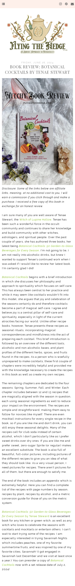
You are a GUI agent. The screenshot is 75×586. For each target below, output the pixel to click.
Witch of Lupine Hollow (35, 219)
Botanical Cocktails (15, 277)
